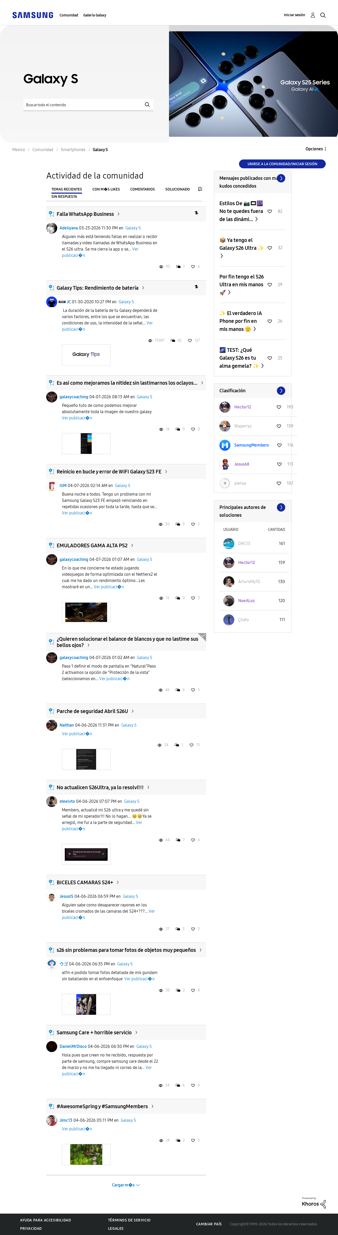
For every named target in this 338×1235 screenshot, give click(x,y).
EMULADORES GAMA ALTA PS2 (92, 545)
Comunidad (69, 15)
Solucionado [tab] (177, 189)
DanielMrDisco (73, 1046)
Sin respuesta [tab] (64, 196)
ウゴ (64, 963)
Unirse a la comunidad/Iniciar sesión (282, 164)
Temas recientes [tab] (66, 189)
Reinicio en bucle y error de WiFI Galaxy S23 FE (109, 471)
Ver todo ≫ (253, 178)
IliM (63, 485)
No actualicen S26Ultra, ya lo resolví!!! (100, 787)
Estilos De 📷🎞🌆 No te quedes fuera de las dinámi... (241, 211)
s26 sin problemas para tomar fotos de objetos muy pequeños (126, 950)
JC (69, 301)
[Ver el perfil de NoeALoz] (246, 600)
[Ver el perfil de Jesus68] (241, 464)
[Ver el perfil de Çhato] (243, 619)
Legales (116, 1228)
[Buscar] (88, 105)
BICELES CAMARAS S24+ (85, 882)
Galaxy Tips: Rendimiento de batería (97, 288)
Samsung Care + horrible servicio (94, 1032)
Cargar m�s (123, 1185)
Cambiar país (209, 1224)
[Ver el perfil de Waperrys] (243, 426)
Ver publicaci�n (77, 417)
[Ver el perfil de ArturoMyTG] (249, 581)
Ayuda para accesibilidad (45, 1220)
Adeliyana (69, 227)
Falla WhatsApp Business (85, 214)
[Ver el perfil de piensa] (240, 483)
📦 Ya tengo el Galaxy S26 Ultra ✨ (241, 244)
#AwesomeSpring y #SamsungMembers (102, 1106)
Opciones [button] (314, 148)
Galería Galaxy (94, 15)
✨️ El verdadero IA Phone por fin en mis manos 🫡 (240, 321)
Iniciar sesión (294, 15)
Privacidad (31, 1228)
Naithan (67, 725)
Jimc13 (66, 1120)
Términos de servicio (129, 1220)
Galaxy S (133, 227)
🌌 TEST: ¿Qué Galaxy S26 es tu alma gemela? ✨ (239, 358)
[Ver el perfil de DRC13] (244, 543)
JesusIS (66, 896)
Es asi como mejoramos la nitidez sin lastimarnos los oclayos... (127, 383)
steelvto (67, 801)
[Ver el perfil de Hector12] (242, 407)
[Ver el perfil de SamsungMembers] (251, 445)
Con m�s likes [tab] (106, 189)
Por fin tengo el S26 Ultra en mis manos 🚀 (241, 285)
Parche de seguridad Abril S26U (92, 711)
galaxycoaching (74, 396)
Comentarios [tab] (142, 189)
